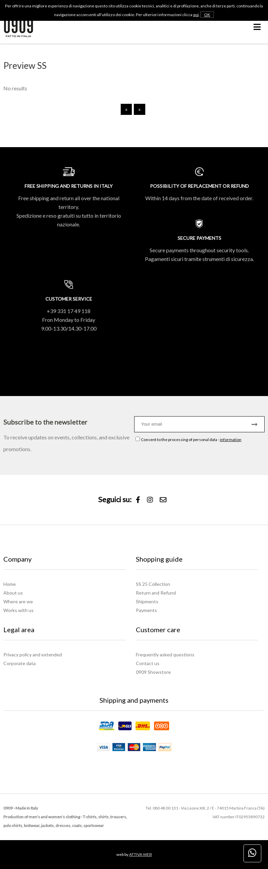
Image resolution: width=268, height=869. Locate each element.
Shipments (147, 601)
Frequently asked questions (165, 654)
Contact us (147, 663)
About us (13, 593)
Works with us (18, 610)
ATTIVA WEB (140, 854)
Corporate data (19, 663)
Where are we (18, 601)
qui (196, 14)
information (230, 439)
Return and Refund (156, 593)
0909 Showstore (153, 672)
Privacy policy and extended (32, 654)
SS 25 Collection (153, 584)
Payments (146, 610)
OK (207, 14)
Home (9, 584)
